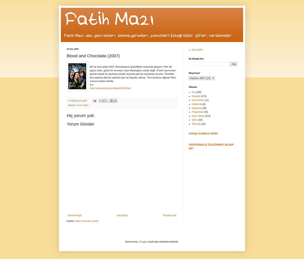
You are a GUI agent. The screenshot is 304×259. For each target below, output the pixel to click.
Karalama (197, 108)
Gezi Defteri (198, 100)
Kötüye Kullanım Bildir (203, 133)
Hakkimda (197, 104)
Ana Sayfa (122, 215)
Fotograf (196, 96)
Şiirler (195, 120)
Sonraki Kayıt (74, 215)
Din (193, 92)
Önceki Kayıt (169, 215)
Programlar (197, 112)
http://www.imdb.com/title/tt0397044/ (110, 88)
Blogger (143, 241)
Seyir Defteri (82, 105)
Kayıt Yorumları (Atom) (86, 221)
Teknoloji (196, 124)
